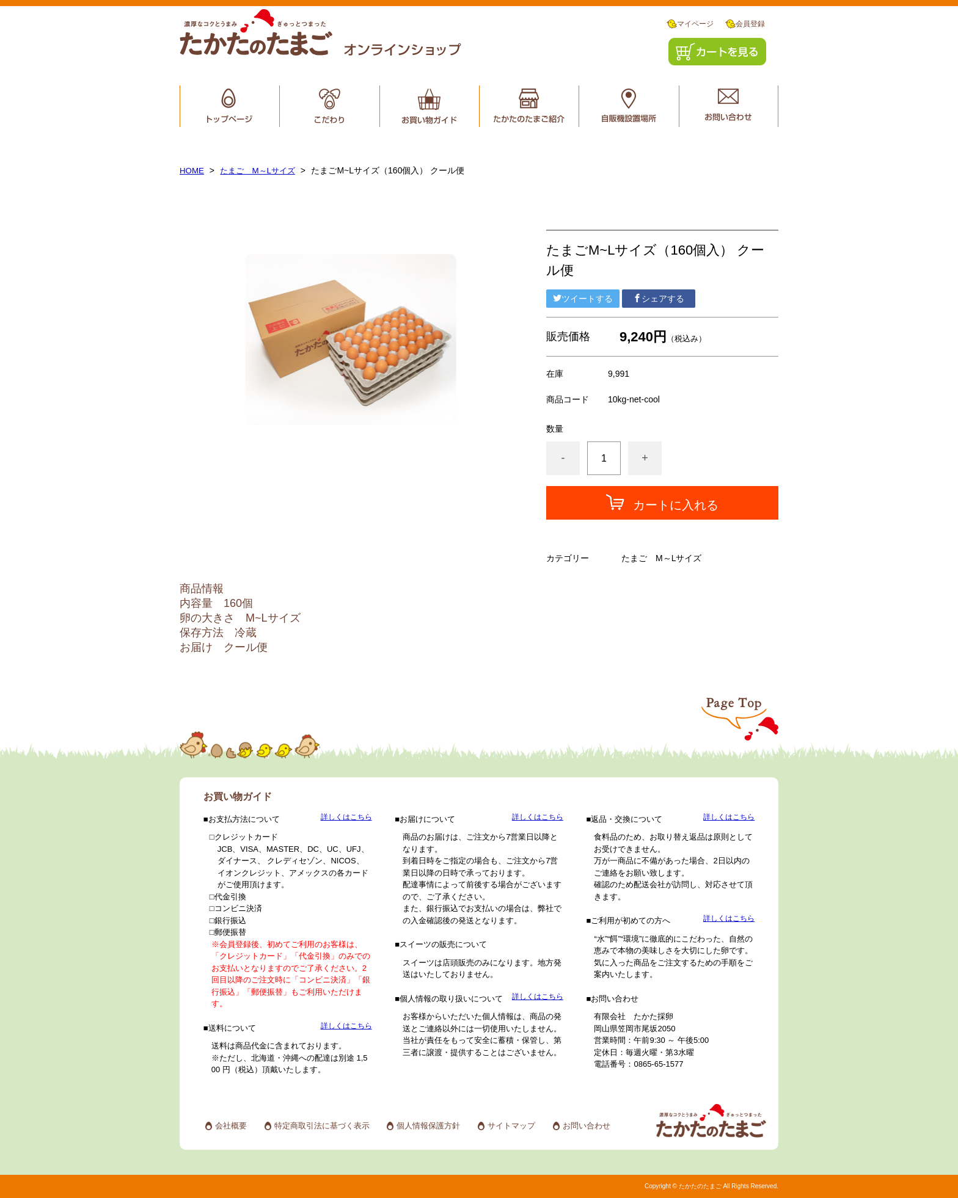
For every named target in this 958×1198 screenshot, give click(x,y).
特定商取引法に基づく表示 (322, 1125)
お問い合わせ (586, 1125)
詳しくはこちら (346, 817)
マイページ (690, 24)
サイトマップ (511, 1125)
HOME (192, 170)
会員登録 (745, 24)
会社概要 (231, 1125)
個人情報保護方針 (428, 1125)
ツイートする (583, 298)
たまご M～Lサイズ (262, 170)
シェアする (658, 298)
